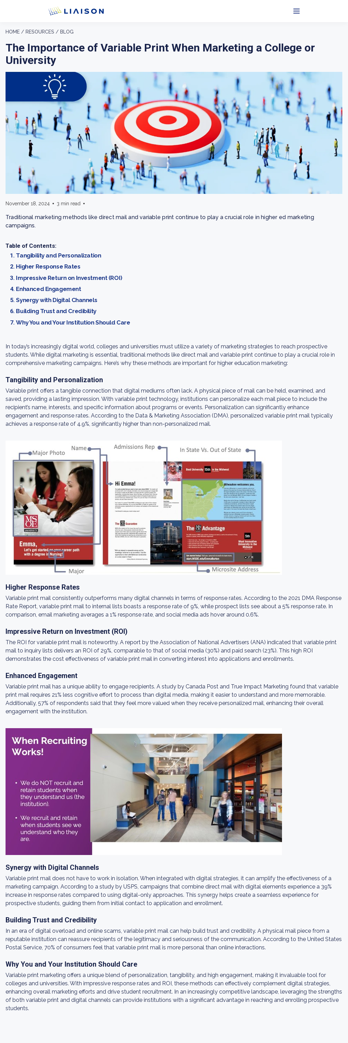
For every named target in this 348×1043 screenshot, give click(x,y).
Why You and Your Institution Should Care (73, 322)
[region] (174, 532)
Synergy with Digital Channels (56, 300)
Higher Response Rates (48, 266)
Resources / (42, 32)
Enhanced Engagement (48, 288)
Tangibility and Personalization (58, 255)
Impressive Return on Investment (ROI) (69, 277)
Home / (15, 32)
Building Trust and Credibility (56, 311)
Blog (67, 32)
